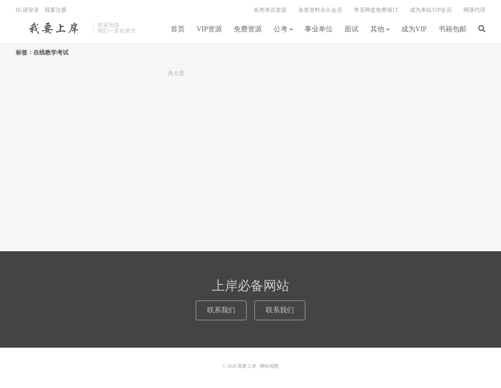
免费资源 (248, 29)
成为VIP (414, 29)
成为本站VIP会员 (431, 10)
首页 (178, 29)
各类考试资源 (270, 10)
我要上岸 (52, 28)
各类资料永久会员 (320, 10)
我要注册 (56, 10)
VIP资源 (209, 29)
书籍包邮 (452, 29)
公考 (281, 29)
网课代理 (474, 10)
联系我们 (221, 310)
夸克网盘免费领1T (376, 10)
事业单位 (319, 29)
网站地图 (269, 366)
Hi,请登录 (27, 10)
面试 (351, 29)
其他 (377, 29)
